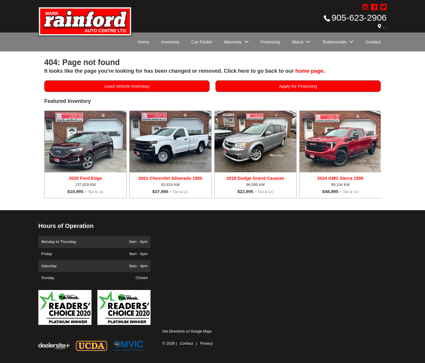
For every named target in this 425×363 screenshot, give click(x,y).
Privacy (206, 343)
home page (309, 71)
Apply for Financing (298, 86)
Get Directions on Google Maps (187, 331)
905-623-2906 (359, 17)
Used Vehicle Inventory (126, 86)
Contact (186, 343)
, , (385, 26)
